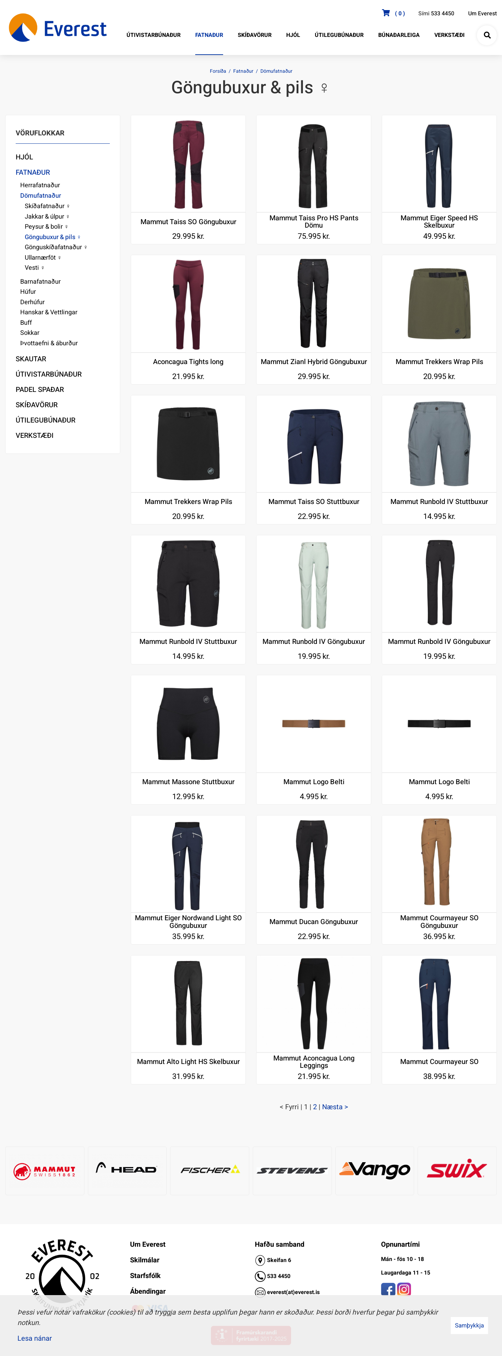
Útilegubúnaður (45, 420)
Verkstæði (35, 436)
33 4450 (280, 1276)
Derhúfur (32, 302)
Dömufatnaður (276, 71)
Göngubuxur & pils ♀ (53, 237)
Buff (26, 323)
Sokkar (29, 333)
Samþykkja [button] (469, 1325)
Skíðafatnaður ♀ (48, 206)
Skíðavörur (37, 405)
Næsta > (335, 1107)
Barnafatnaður (40, 281)
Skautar (31, 359)
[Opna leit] (487, 35)
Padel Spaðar (40, 390)
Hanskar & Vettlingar (48, 312)
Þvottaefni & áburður (49, 343)
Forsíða (218, 71)
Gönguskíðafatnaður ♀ (56, 247)
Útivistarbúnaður (49, 374)
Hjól (24, 157)
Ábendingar (148, 1291)
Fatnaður (243, 71)
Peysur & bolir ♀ (47, 226)
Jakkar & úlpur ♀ (47, 216)
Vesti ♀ (35, 268)
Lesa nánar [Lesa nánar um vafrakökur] (34, 1338)
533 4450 (442, 13)
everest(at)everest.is (293, 1292)
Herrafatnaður (40, 185)
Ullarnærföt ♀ (43, 257)
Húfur (28, 292)
